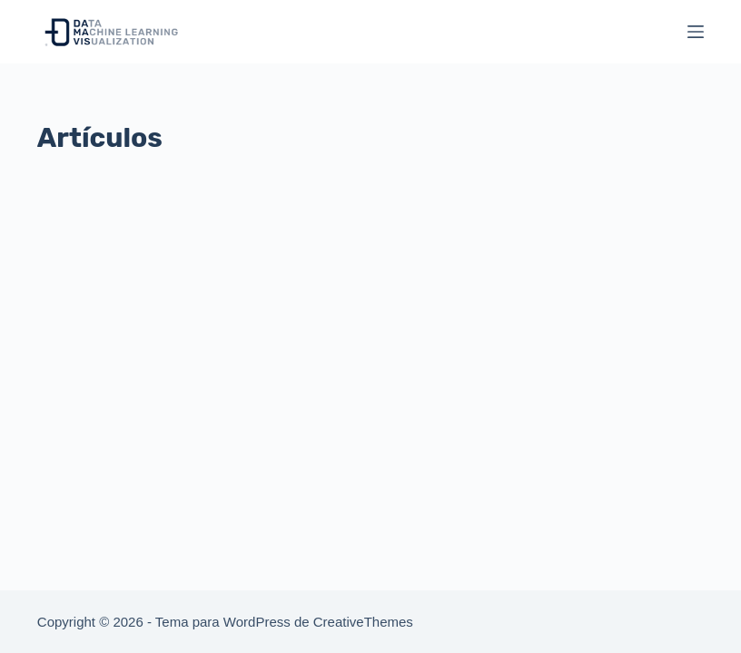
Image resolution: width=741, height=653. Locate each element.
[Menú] (695, 32)
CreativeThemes (363, 621)
